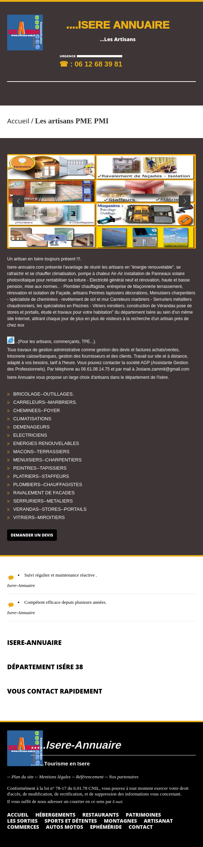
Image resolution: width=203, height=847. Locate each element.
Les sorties (22, 820)
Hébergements (55, 814)
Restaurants (100, 814)
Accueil (18, 121)
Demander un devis (32, 535)
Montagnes (120, 820)
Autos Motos (64, 826)
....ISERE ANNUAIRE (117, 24)
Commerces (23, 826)
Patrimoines (143, 814)
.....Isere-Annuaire (75, 744)
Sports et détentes (70, 820)
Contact (141, 826)
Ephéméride (106, 826)
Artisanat (158, 820)
